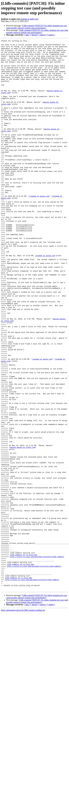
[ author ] (51, 35)
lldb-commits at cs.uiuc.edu (23, 658)
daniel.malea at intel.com (22, 529)
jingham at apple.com (29, 19)
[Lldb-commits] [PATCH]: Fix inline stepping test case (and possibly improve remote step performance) (36, 27)
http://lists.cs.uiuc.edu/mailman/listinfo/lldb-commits (37, 660)
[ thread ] (34, 35)
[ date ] (27, 35)
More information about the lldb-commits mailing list (23, 720)
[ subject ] (43, 35)
